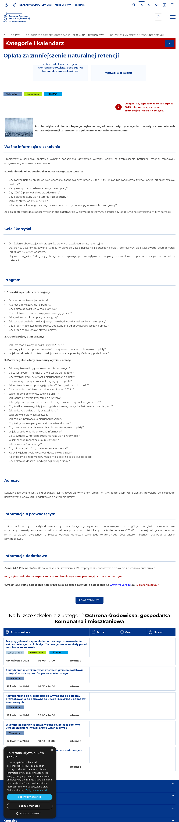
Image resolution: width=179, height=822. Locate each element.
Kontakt (10, 781)
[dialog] (29, 782)
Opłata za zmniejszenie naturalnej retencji (61, 55)
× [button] (52, 750)
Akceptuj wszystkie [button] (29, 797)
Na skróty (11, 744)
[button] (29, 813)
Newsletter (12, 769)
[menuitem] (62, 817)
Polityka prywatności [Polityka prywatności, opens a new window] (36, 790)
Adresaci (12, 480)
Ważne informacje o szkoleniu (32, 147)
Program (12, 280)
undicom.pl (168, 817)
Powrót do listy (89, 600)
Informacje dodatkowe (25, 556)
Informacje (12, 756)
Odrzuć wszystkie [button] (30, 805)
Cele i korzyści (17, 229)
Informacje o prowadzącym (29, 514)
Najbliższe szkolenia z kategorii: (89, 618)
